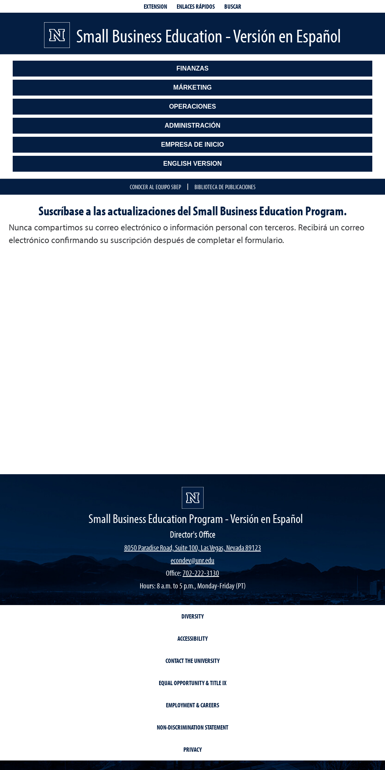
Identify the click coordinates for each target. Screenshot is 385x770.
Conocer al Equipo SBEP (155, 187)
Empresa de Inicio (192, 144)
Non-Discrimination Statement (192, 727)
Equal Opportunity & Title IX (193, 683)
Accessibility (192, 638)
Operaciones (192, 106)
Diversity (192, 616)
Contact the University (192, 661)
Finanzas (193, 68)
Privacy (192, 749)
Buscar (232, 6)
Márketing (192, 87)
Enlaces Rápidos (196, 6)
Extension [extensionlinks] (155, 6)
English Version (192, 163)
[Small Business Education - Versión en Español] (193, 498)
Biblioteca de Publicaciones (225, 187)
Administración (192, 125)
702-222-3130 (201, 573)
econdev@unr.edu (192, 560)
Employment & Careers (192, 705)
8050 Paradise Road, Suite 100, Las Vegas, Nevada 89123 (192, 547)
